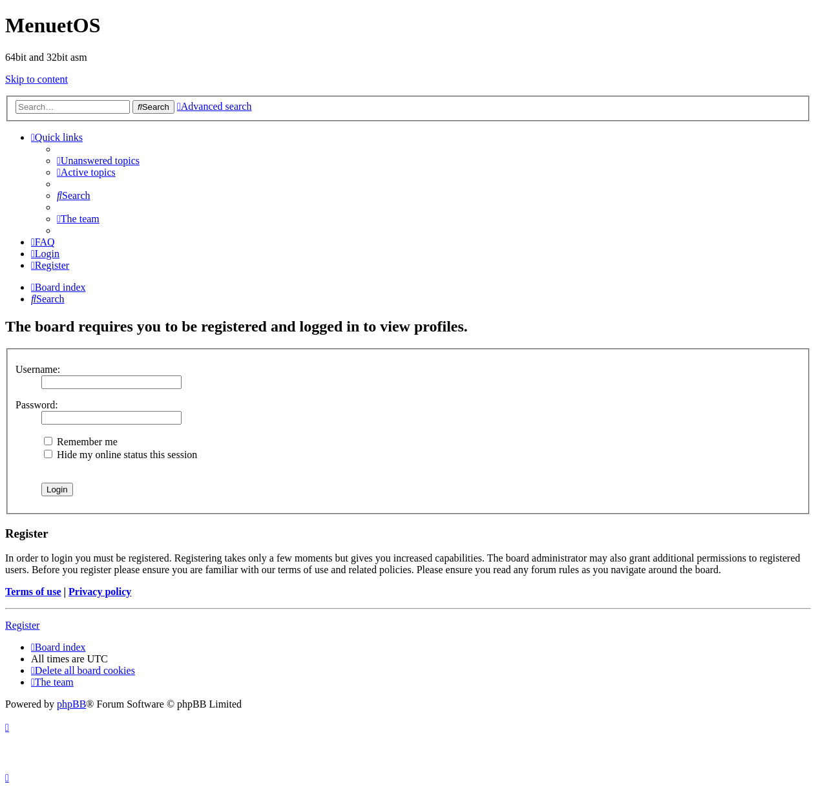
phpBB (71, 704)
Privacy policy (99, 591)
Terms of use (33, 591)
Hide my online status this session (120, 454)
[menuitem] (98, 160)
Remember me (81, 441)
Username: (38, 369)
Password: (37, 404)
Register (22, 625)
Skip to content (36, 79)
